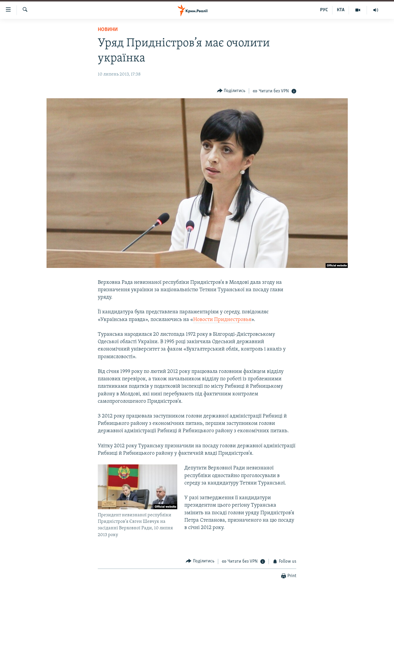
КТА (341, 10)
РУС (324, 10)
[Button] (231, 90)
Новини (108, 29)
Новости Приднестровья (222, 319)
